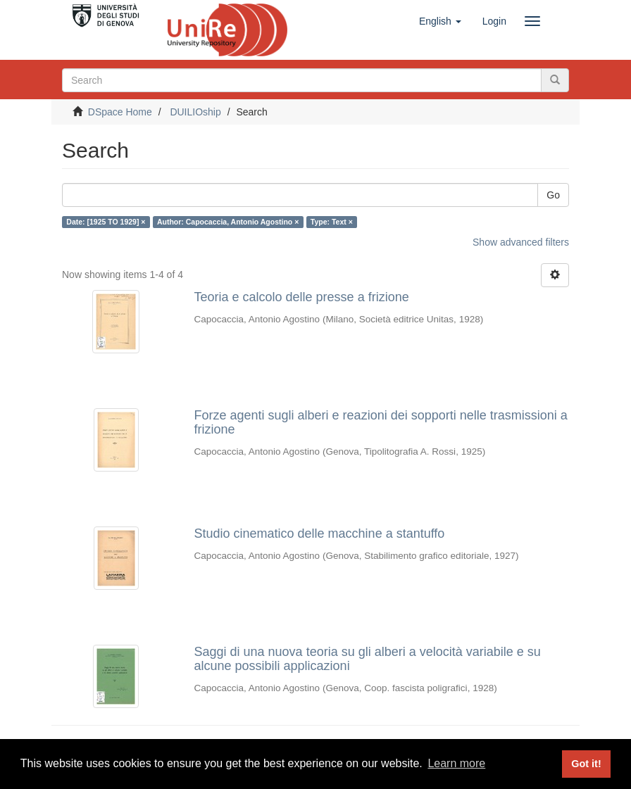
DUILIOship (195, 112)
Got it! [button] (586, 763)
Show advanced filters (521, 242)
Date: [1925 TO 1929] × (105, 221)
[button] (440, 21)
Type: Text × (332, 221)
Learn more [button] (456, 763)
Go (553, 195)
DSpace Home (120, 112)
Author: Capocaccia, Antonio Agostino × (228, 221)
